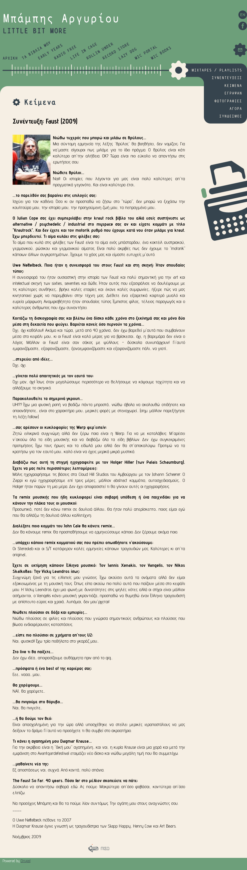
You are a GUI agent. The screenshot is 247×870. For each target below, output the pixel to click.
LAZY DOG (127, 54)
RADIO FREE (65, 53)
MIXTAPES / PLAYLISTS (217, 70)
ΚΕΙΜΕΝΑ (233, 86)
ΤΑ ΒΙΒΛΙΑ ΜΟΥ (36, 51)
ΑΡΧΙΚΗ (10, 58)
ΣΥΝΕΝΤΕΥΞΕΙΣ (227, 78)
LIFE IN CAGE (84, 51)
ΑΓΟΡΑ (235, 109)
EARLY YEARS (50, 52)
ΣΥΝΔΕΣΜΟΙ (230, 116)
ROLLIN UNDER (100, 51)
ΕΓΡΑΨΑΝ (233, 93)
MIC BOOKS (161, 53)
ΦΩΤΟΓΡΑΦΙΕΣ (228, 101)
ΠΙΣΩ (105, 848)
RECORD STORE (116, 51)
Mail (240, 50)
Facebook (242, 25)
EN (242, 14)
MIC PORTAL (146, 53)
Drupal (25, 860)
